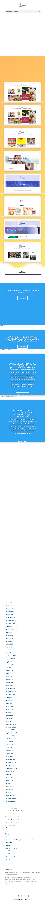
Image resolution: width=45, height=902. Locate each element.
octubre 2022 (10, 730)
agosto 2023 (10, 700)
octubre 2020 (10, 801)
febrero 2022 (10, 754)
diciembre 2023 (11, 688)
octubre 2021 (10, 765)
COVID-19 (9, 845)
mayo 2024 (9, 674)
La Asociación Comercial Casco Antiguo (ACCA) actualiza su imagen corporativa (22, 413)
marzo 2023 (10, 715)
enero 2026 (9, 614)
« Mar (6, 828)
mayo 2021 (9, 780)
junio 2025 (9, 635)
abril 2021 (9, 783)
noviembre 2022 (11, 727)
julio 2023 (9, 703)
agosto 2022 (10, 736)
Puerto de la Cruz (11, 857)
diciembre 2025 (11, 617)
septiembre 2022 (11, 733)
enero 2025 (9, 650)
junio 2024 (9, 671)
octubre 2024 (10, 659)
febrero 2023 (10, 718)
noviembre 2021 (11, 762)
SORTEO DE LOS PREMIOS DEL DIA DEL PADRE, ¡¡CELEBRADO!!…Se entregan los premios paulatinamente (22, 367)
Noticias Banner (11, 854)
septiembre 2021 (11, 768)
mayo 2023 (9, 709)
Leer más (22, 298)
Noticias (8, 851)
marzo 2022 (10, 751)
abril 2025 (9, 641)
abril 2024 (9, 676)
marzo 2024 (10, 679)
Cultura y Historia (11, 848)
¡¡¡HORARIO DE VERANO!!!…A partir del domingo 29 (22, 291)
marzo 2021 (9, 786)
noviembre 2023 (11, 691)
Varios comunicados (12, 863)
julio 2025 (9, 632)
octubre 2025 (10, 623)
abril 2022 (9, 748)
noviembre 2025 (11, 620)
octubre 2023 (10, 694)
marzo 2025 (10, 644)
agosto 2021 (10, 771)
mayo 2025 (9, 638)
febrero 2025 (10, 647)
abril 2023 (9, 712)
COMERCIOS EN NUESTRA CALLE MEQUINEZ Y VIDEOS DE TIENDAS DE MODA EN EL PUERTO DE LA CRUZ (22, 339)
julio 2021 (9, 774)
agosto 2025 (10, 629)
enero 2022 (9, 757)
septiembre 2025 (11, 626)
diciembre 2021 (11, 759)
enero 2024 (9, 685)
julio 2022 (9, 739)
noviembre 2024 (11, 656)
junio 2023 (9, 706)
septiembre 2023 (11, 697)
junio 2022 (9, 742)
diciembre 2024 (11, 653)
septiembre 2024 (11, 662)
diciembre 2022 (11, 724)
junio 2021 (9, 777)
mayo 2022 (9, 745)
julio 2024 (9, 668)
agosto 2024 (10, 665)
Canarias (9, 837)
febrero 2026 (10, 611)
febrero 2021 (10, 789)
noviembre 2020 (11, 798)
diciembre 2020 (11, 795)
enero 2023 (9, 721)
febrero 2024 (10, 682)
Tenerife (8, 860)
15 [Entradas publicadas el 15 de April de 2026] (11, 819)
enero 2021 (9, 792)
